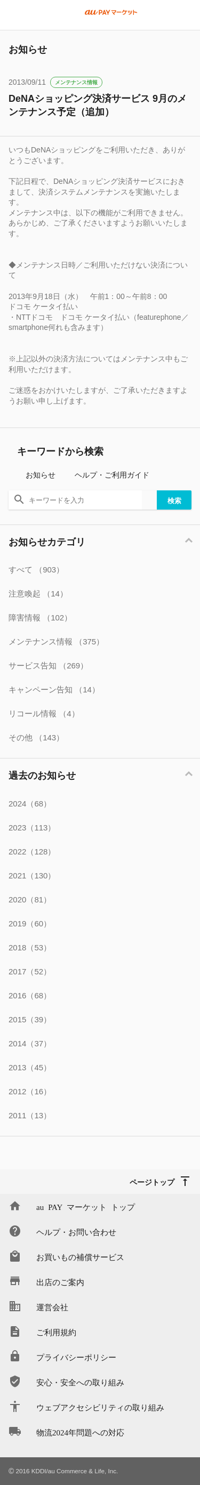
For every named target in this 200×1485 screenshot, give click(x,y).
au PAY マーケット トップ (85, 1206)
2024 (30, 803)
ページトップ (152, 1181)
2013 (30, 1067)
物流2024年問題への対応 (80, 1432)
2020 (30, 899)
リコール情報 (44, 713)
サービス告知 (48, 665)
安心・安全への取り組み (80, 1382)
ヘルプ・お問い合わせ (76, 1232)
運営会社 (52, 1307)
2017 (30, 971)
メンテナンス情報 (76, 82)
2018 (30, 947)
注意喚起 (38, 593)
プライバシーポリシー (76, 1357)
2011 (30, 1115)
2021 (32, 875)
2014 (30, 1043)
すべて (36, 569)
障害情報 (40, 617)
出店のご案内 (60, 1282)
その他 (36, 737)
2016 (30, 995)
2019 (30, 923)
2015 (30, 1019)
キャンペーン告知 (54, 689)
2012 (30, 1091)
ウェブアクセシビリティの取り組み (100, 1407)
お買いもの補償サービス (80, 1257)
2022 (32, 851)
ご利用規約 (56, 1332)
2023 (32, 827)
